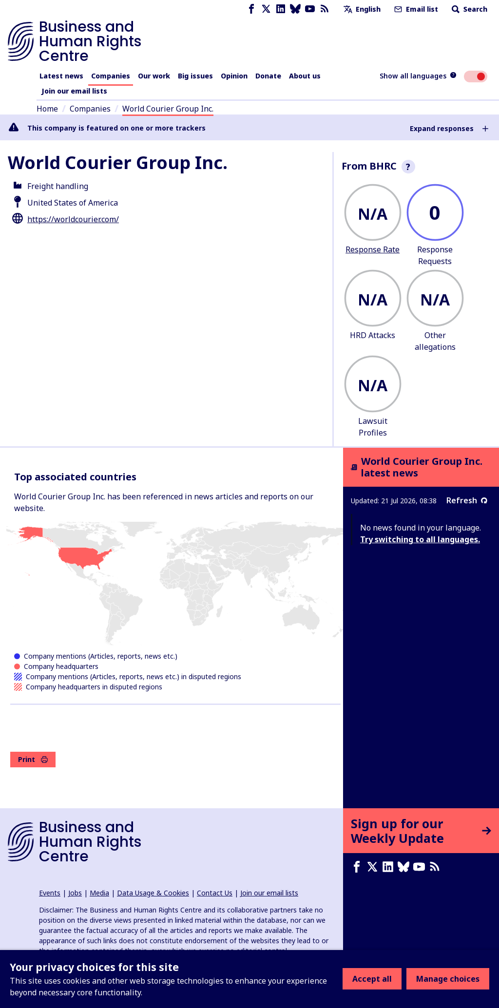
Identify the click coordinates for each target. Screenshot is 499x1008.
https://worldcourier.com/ (73, 219)
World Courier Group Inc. (167, 108)
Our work (154, 75)
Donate (268, 75)
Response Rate (372, 249)
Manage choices (448, 978)
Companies (110, 75)
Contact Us (214, 892)
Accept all (372, 978)
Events (49, 892)
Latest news (61, 75)
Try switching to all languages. (420, 539)
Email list (415, 9)
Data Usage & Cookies (153, 892)
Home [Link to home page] (47, 108)
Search (468, 9)
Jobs (75, 892)
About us (305, 75)
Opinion (234, 75)
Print (33, 759)
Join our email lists (74, 90)
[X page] (266, 9)
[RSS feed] (324, 9)
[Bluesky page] (295, 9)
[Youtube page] (310, 9)
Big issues (195, 75)
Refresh (466, 500)
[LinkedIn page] (281, 9)
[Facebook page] (251, 9)
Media (99, 892)
